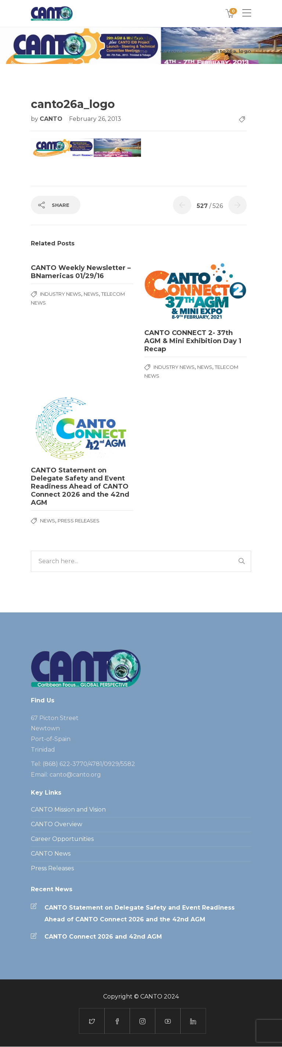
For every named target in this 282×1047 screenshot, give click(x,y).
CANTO (52, 118)
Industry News (60, 294)
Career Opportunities (62, 838)
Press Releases (79, 521)
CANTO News (50, 853)
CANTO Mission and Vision (68, 809)
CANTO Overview (56, 824)
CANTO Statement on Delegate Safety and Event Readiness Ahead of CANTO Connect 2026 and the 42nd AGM (139, 913)
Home (140, 51)
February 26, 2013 (95, 118)
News (91, 294)
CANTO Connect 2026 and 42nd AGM (103, 936)
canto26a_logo (178, 51)
